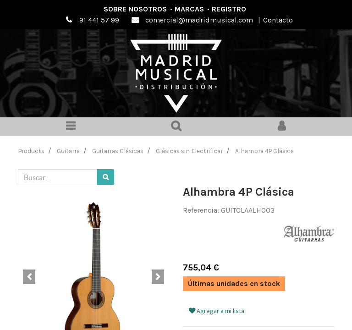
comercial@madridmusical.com (199, 20)
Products (31, 150)
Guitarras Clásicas (117, 150)
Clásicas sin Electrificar (189, 150)
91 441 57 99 (99, 20)
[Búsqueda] (105, 177)
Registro (229, 9)
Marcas (189, 9)
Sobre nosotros (135, 9)
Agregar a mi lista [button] (216, 311)
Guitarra (68, 150)
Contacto (278, 20)
